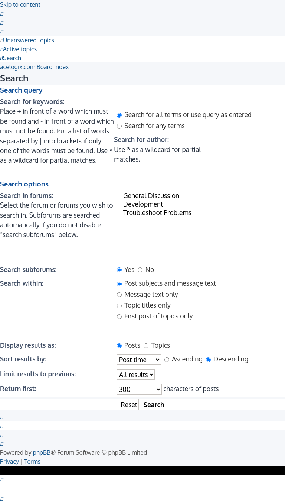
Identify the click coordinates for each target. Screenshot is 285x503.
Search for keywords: (32, 101)
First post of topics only (155, 316)
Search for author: (141, 139)
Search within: (21, 283)
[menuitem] (1, 13)
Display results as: (28, 345)
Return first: (18, 388)
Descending (227, 359)
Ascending (183, 359)
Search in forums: (26, 195)
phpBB (42, 452)
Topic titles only (144, 305)
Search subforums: (28, 269)
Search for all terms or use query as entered (184, 114)
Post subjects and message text (166, 283)
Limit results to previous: (38, 374)
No (146, 269)
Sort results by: (23, 359)
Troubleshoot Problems (201, 212)
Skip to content (20, 4)
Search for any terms (151, 125)
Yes (125, 269)
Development (201, 204)
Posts (128, 345)
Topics (157, 345)
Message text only (147, 294)
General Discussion (201, 195)
